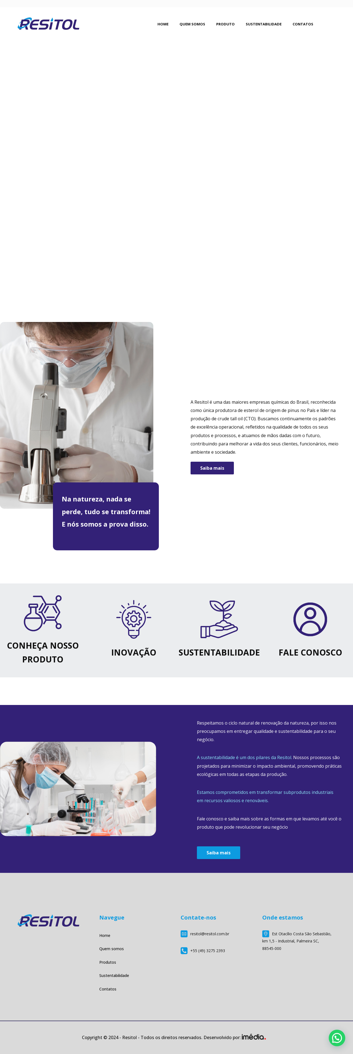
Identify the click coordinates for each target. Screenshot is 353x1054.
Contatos (107, 989)
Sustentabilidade (114, 975)
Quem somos (111, 948)
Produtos (107, 962)
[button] (337, 1038)
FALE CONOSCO (310, 652)
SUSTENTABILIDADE (219, 652)
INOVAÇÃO (133, 652)
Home (104, 935)
